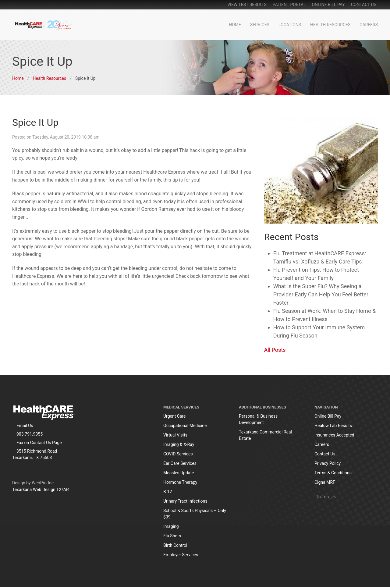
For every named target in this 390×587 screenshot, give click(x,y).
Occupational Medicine (185, 425)
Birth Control (175, 545)
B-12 (167, 491)
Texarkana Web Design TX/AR (40, 489)
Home (235, 24)
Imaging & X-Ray (178, 444)
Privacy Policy (327, 463)
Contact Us (363, 4)
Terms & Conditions (333, 472)
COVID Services (178, 453)
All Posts (275, 350)
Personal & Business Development (258, 419)
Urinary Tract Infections (185, 501)
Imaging (171, 526)
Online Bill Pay (327, 416)
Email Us (24, 425)
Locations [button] (289, 24)
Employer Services (180, 554)
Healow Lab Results (333, 425)
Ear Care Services (180, 463)
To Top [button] (326, 496)
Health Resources (330, 24)
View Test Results (247, 4)
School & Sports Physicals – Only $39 (194, 513)
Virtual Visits (175, 435)
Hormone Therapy (180, 482)
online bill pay (328, 4)
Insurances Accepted (334, 435)
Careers (369, 24)
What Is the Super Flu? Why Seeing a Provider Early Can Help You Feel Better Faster (320, 294)
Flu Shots (172, 535)
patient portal (289, 4)
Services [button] (259, 24)
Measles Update (178, 472)
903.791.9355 (29, 434)
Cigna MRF (324, 482)
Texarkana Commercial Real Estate (265, 435)
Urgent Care (174, 416)
